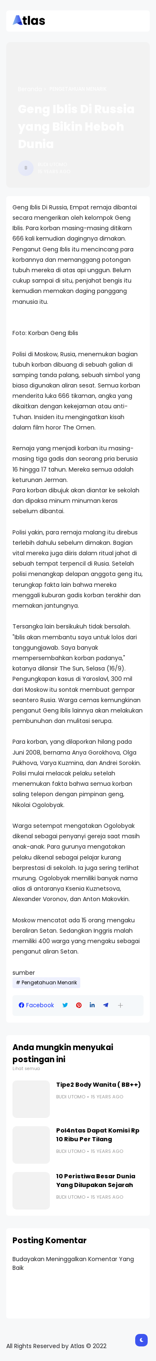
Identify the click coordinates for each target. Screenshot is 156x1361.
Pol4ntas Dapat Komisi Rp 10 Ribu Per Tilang (97, 1134)
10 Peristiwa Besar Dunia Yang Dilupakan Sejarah (95, 1180)
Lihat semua (26, 1068)
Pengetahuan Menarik (78, 89)
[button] (120, 1005)
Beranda (30, 89)
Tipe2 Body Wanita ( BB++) (98, 1084)
